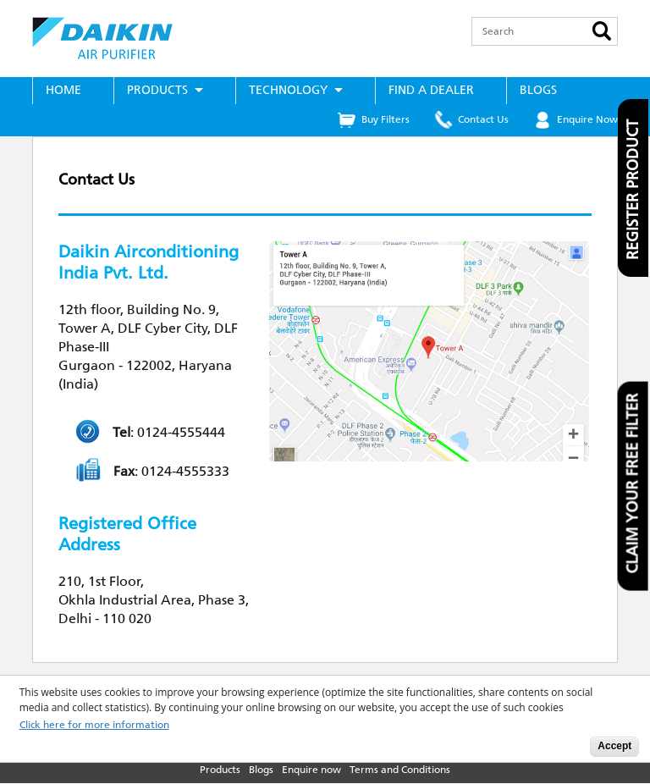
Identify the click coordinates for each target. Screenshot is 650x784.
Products (157, 90)
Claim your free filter (633, 483)
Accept (614, 746)
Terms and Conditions (400, 770)
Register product (633, 189)
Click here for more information (94, 725)
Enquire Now (587, 119)
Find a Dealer (431, 90)
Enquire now (311, 770)
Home (63, 90)
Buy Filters (385, 119)
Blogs (538, 90)
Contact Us (483, 119)
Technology (288, 90)
